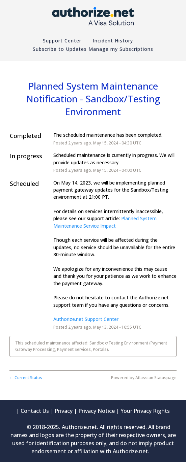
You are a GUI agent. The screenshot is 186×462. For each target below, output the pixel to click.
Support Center (62, 40)
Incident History (113, 40)
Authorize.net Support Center (85, 319)
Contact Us (35, 411)
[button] (93, 49)
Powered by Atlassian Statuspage (144, 378)
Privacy (64, 411)
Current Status (25, 378)
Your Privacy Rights (145, 411)
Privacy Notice (96, 411)
